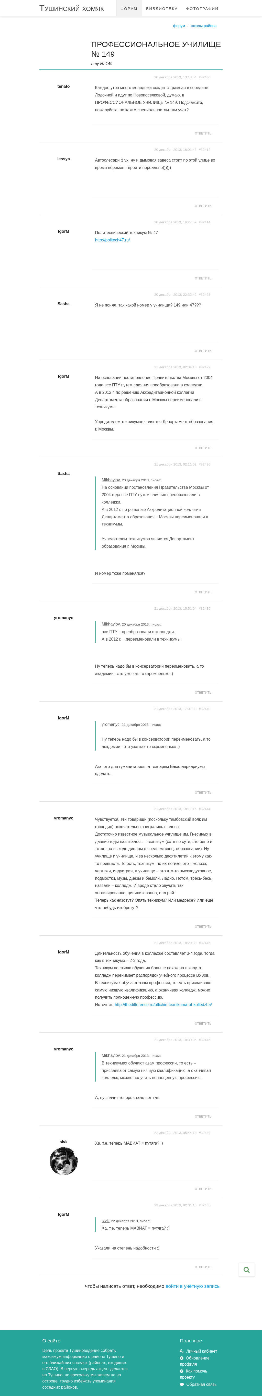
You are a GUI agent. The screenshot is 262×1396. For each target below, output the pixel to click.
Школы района (204, 25)
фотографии (202, 8)
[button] (247, 1270)
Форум (179, 25)
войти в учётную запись (193, 1286)
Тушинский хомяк (71, 8)
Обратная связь (201, 1384)
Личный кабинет (201, 1351)
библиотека (162, 8)
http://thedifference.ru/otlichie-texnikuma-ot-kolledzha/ (163, 1004)
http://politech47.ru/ (112, 240)
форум (129, 8)
